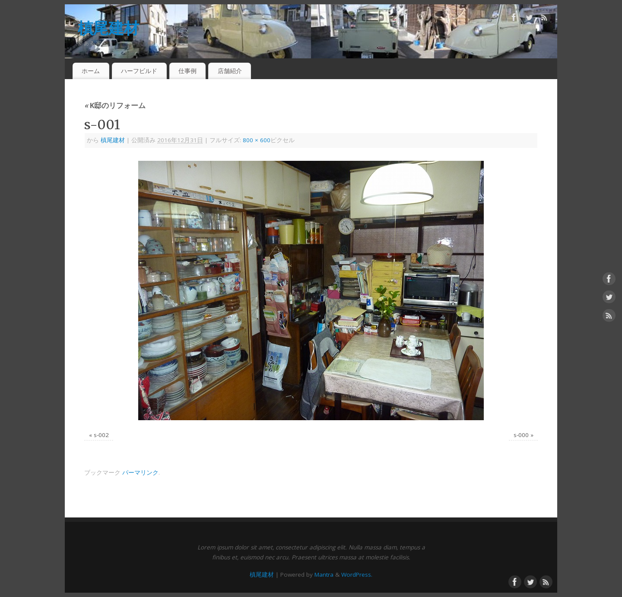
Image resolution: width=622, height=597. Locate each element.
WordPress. (356, 574)
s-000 (521, 435)
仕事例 (187, 71)
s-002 (101, 435)
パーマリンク (140, 472)
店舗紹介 (230, 71)
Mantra (323, 574)
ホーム (91, 71)
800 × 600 (256, 140)
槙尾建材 (108, 27)
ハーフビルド (139, 71)
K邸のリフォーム (115, 105)
